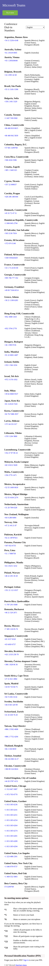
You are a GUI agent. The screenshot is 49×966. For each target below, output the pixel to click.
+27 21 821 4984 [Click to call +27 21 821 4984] (10, 679)
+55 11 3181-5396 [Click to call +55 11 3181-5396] (11, 89)
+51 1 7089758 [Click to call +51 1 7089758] (10, 554)
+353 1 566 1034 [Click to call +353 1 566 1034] (10, 365)
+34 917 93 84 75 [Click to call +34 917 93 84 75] (11, 687)
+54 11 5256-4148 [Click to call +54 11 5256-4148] (11, 40)
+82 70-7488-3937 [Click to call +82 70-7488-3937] (11, 414)
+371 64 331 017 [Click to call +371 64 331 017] (10, 424)
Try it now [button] (10, 13)
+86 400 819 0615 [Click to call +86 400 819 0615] (11, 128)
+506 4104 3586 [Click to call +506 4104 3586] (10, 160)
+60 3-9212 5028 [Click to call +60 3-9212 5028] (10, 465)
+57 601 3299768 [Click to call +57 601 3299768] (11, 148)
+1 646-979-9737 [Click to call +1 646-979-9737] (10, 867)
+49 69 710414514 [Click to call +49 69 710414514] (11, 290)
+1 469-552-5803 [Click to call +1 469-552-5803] (10, 877)
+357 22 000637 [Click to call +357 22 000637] (10, 185)
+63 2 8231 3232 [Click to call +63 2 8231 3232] (10, 566)
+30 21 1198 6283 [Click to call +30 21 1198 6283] (11, 300)
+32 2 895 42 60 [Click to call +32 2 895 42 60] (10, 75)
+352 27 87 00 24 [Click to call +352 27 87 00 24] (11, 453)
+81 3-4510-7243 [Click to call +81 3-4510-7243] (10, 404)
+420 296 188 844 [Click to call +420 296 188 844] (11, 197)
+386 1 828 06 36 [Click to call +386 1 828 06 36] (11, 665)
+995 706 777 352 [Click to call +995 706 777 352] (11, 278)
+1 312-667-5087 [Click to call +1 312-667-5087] (10, 789)
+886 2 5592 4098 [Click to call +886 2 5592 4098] (11, 729)
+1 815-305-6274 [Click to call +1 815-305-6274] (10, 831)
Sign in (26, 960)
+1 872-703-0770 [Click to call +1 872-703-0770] (10, 794)
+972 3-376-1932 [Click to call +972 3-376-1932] (10, 380)
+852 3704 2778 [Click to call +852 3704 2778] (10, 328)
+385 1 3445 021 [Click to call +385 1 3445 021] (10, 170)
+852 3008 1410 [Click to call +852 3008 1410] (10, 317)
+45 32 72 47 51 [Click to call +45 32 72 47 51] (10, 213)
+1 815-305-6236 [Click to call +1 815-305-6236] (10, 805)
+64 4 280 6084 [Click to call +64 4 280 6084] (10, 518)
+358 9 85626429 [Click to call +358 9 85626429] (11, 258)
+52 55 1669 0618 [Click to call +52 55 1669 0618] (11, 487)
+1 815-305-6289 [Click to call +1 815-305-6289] (10, 841)
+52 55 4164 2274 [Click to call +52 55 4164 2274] (11, 498)
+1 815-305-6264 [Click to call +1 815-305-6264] (10, 825)
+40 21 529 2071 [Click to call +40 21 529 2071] (10, 613)
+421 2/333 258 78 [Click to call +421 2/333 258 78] (11, 654)
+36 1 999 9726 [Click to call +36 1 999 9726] (10, 345)
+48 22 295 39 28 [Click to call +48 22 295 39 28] (11, 576)
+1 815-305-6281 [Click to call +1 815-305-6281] (10, 836)
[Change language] (35, 27)
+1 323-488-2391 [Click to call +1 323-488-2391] (10, 856)
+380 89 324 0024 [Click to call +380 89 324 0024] (11, 769)
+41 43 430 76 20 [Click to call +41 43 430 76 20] (11, 715)
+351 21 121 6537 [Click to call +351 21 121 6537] (11, 590)
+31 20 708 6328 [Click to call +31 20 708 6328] (10, 508)
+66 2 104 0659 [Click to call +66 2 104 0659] (10, 749)
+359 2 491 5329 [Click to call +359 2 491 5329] (10, 102)
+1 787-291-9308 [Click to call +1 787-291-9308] (10, 605)
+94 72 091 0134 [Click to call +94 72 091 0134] (10, 697)
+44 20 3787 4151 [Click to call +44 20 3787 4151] (11, 781)
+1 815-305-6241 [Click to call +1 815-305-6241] (10, 810)
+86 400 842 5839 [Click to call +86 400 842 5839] (11, 136)
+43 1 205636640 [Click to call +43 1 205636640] (11, 61)
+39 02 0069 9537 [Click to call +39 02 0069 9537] (11, 394)
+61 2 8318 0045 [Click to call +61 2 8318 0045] (10, 53)
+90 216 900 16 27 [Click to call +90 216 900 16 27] (11, 759)
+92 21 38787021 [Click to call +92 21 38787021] (11, 538)
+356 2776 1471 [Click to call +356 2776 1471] (10, 475)
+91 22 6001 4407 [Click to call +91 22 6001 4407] (11, 355)
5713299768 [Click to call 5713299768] (9, 887)
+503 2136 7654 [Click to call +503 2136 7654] (10, 233)
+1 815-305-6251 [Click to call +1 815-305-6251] (10, 815)
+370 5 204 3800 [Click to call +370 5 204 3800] (10, 436)
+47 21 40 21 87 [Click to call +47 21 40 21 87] (10, 525)
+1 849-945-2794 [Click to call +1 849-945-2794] (10, 223)
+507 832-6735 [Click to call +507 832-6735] (10, 546)
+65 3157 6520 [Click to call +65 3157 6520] (10, 639)
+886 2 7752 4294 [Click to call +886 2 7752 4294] (11, 737)
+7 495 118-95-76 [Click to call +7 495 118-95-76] (11, 629)
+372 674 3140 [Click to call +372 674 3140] (10, 243)
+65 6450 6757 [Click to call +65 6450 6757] (10, 644)
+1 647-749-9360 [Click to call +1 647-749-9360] (10, 118)
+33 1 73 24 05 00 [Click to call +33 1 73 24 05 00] (11, 268)
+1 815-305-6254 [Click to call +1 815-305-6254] (10, 820)
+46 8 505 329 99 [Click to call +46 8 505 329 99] (11, 705)
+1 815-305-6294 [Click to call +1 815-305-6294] (10, 846)
